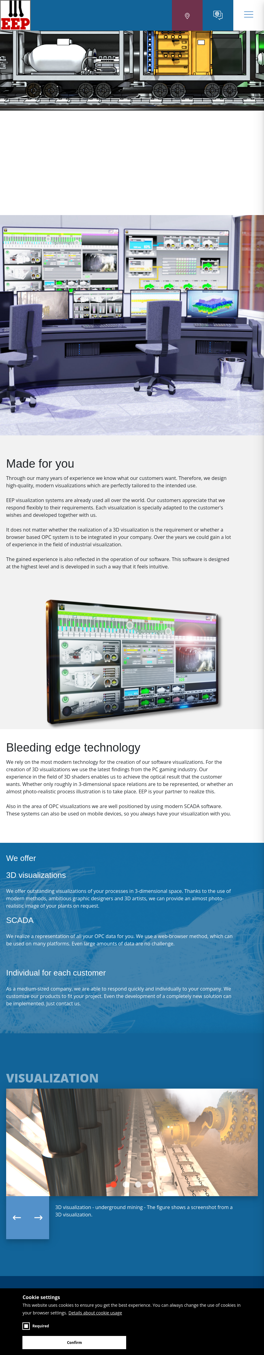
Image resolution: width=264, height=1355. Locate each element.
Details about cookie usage (95, 1313)
